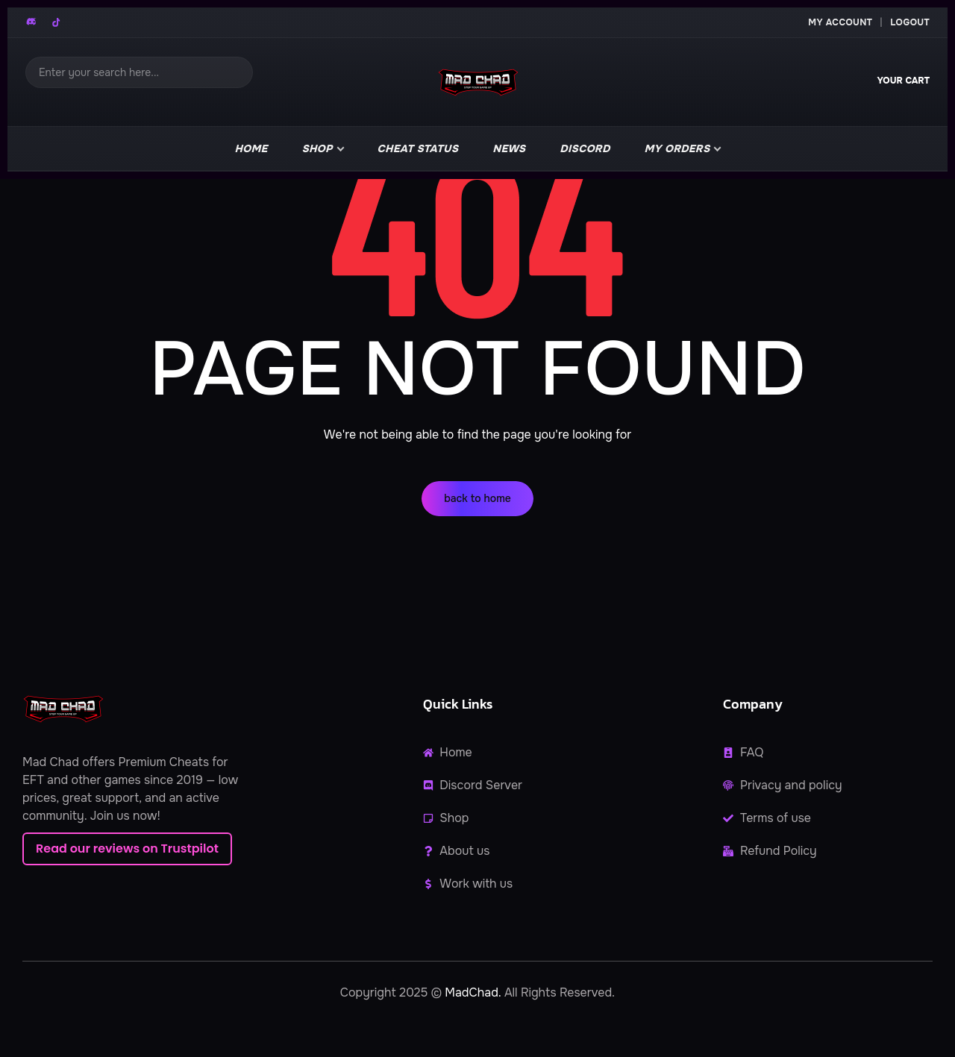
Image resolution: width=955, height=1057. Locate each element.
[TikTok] (56, 22)
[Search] (139, 72)
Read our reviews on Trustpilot (127, 848)
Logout (910, 22)
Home (251, 148)
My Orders (677, 148)
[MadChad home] (477, 82)
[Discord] (32, 22)
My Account (840, 22)
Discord (585, 148)
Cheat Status (418, 148)
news (508, 148)
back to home (477, 498)
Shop (317, 148)
